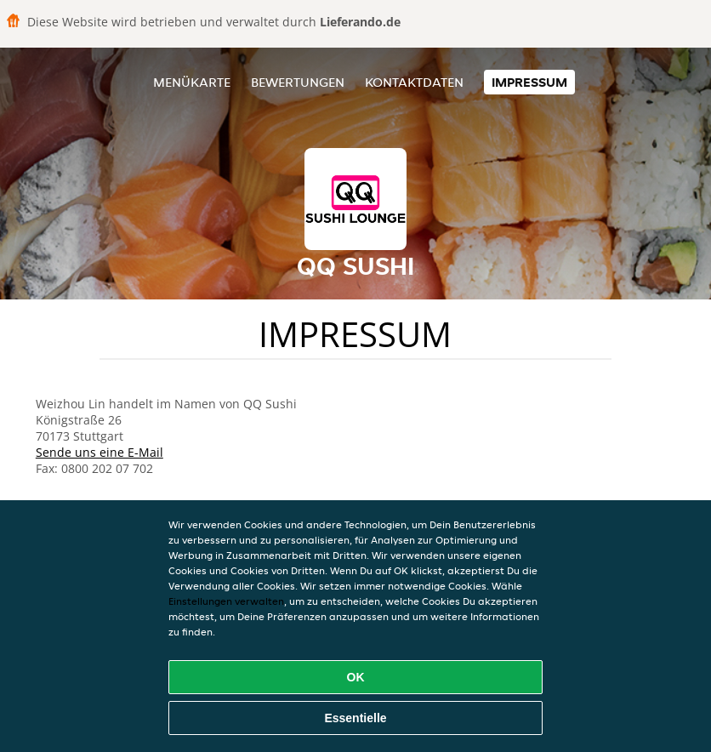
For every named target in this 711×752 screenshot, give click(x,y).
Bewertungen (297, 82)
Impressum (529, 82)
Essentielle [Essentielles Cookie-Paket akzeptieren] (355, 718)
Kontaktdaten (414, 82)
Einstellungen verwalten (226, 601)
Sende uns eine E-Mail (99, 452)
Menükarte (191, 82)
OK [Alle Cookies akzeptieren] (356, 677)
